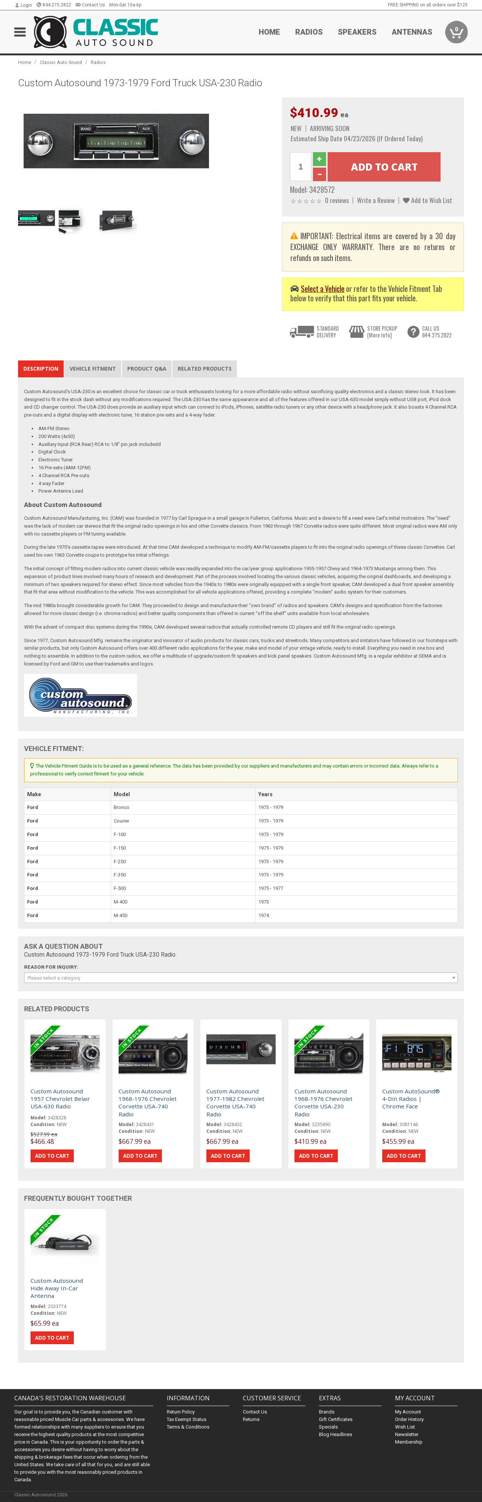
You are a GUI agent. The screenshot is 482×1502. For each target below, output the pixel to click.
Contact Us (90, 5)
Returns (251, 1419)
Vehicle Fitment (93, 368)
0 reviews (337, 200)
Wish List (405, 1427)
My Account (408, 1412)
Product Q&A (146, 368)
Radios (309, 32)
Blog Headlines (335, 1434)
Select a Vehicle (323, 288)
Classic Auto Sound (61, 62)
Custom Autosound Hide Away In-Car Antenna (57, 1288)
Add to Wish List (427, 200)
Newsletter (406, 1434)
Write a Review (376, 200)
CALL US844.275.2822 (436, 331)
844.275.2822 (53, 5)
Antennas (412, 32)
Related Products (205, 368)
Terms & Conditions (188, 1427)
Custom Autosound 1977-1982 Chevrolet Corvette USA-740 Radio (235, 1102)
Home (269, 32)
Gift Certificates (335, 1419)
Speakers (357, 32)
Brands (326, 1412)
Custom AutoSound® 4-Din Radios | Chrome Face (411, 1098)
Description (40, 368)
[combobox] (241, 977)
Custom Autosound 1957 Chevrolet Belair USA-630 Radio (60, 1098)
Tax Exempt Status (186, 1419)
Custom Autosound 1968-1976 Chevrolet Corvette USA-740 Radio (148, 1102)
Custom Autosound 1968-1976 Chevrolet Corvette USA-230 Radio (323, 1102)
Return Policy (181, 1412)
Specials (328, 1427)
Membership (409, 1442)
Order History (409, 1419)
